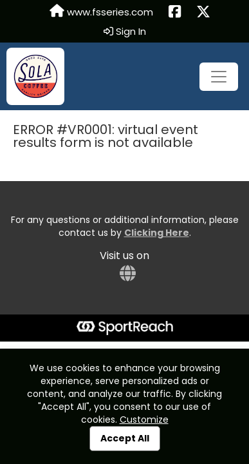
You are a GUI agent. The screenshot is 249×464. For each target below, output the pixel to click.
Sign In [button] (125, 31)
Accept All (124, 438)
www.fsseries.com (101, 12)
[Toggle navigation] (218, 77)
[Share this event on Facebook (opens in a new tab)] (175, 12)
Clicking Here (156, 232)
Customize (144, 419)
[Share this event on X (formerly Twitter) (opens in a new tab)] (203, 12)
